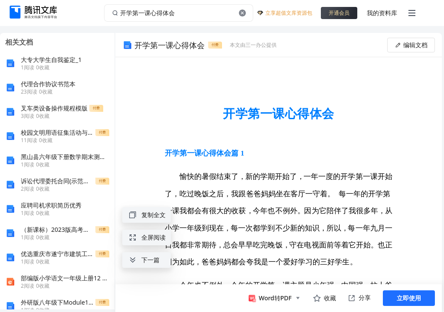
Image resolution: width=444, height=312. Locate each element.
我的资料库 (382, 13)
